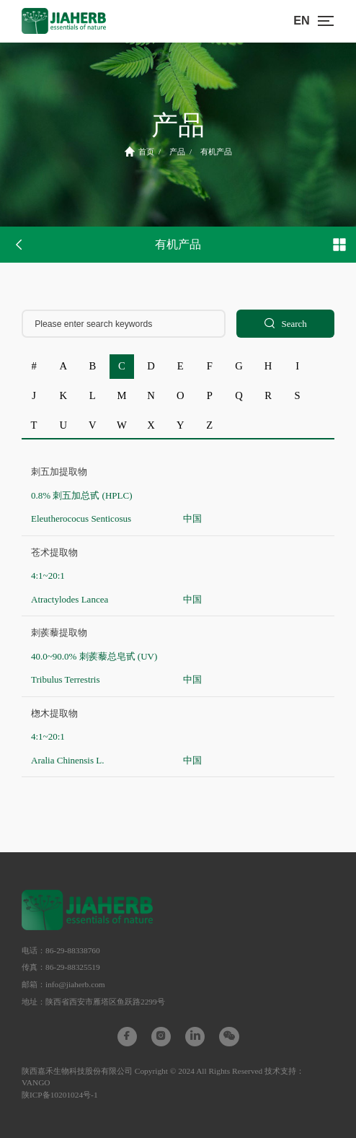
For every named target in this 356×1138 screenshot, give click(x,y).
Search (285, 324)
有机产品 (216, 151)
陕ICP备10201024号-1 (60, 1094)
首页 (139, 151)
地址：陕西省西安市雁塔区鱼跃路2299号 (93, 1001)
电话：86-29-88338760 (61, 950)
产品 (177, 151)
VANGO (36, 1082)
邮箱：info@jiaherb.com (63, 984)
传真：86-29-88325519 (61, 967)
